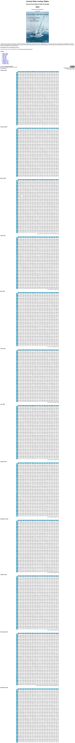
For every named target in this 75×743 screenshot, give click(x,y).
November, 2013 (5, 62)
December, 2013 (5, 63)
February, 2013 (5, 54)
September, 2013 (5, 60)
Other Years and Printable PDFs (37, 9)
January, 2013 (5, 53)
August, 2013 (4, 59)
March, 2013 (4, 55)
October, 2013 (5, 61)
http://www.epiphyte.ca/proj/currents (25, 49)
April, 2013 (4, 56)
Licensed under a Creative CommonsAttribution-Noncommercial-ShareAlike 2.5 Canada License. (69, 68)
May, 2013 (4, 57)
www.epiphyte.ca (3, 68)
